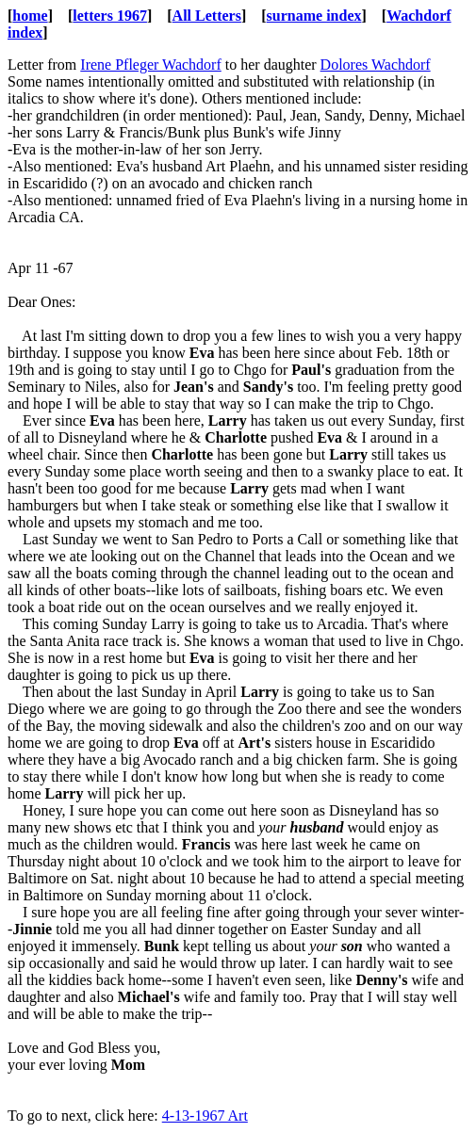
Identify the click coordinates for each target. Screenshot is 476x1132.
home (29, 16)
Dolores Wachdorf (375, 65)
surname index (314, 16)
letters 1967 (110, 16)
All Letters (206, 16)
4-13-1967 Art (205, 1116)
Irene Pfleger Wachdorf (150, 65)
